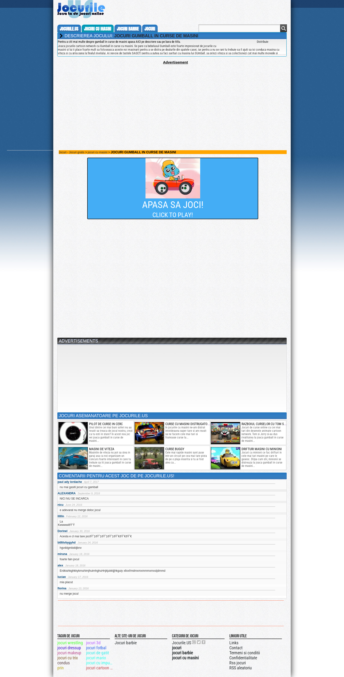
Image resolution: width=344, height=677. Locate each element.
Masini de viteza (101, 449)
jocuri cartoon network (100, 667)
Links (233, 642)
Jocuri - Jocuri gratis (71, 152)
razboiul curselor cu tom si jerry (268, 424)
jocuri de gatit (97, 652)
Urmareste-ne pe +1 (194, 642)
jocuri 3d (93, 642)
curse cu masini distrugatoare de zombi (196, 424)
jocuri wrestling (70, 642)
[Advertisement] (172, 97)
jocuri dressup (69, 647)
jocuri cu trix (67, 657)
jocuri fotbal (96, 647)
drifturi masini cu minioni (262, 449)
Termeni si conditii (244, 652)
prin (60, 667)
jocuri (150, 29)
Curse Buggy (174, 449)
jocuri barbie (128, 29)
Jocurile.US (181, 642)
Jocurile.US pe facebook (204, 642)
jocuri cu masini (97, 29)
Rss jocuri (237, 662)
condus (63, 662)
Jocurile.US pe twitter (199, 642)
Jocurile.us (69, 29)
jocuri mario (96, 657)
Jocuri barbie (126, 642)
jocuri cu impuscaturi (100, 662)
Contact (235, 647)
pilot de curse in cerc (106, 424)
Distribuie (262, 41)
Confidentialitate (243, 657)
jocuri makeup (69, 652)
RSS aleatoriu (240, 667)
